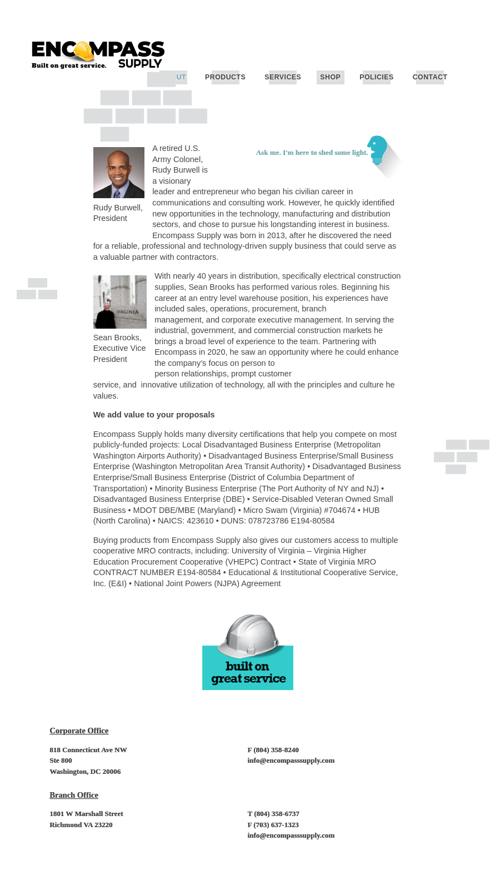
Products (225, 77)
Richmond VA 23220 (80, 824)
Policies (376, 77)
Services (282, 77)
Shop (330, 77)
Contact (430, 77)
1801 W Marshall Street (86, 813)
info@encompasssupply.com (291, 760)
